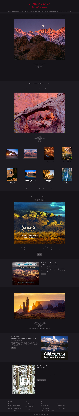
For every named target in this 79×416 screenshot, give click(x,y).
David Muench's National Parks (47, 410)
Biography (10, 403)
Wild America (44, 407)
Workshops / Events (44, 15)
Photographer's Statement (14, 405)
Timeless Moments (45, 405)
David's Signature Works (30, 406)
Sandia (42, 403)
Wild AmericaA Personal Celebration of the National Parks (23, 337)
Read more (49, 271)
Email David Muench (62, 405)
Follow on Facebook (62, 407)
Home (16, 15)
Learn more (39, 252)
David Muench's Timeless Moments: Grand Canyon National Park (51, 263)
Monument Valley (43, 328)
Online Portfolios (28, 408)
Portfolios (30, 15)
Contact (63, 15)
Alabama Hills (43, 71)
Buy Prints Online (28, 409)
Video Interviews (12, 410)
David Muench (23, 15)
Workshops (60, 403)
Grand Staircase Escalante (42, 188)
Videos (52, 15)
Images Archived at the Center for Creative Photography (32, 404)
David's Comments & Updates (14, 407)
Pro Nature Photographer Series (15, 408)
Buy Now (39, 254)
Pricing (57, 15)
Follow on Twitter (61, 408)
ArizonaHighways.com (41, 380)
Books (36, 15)
